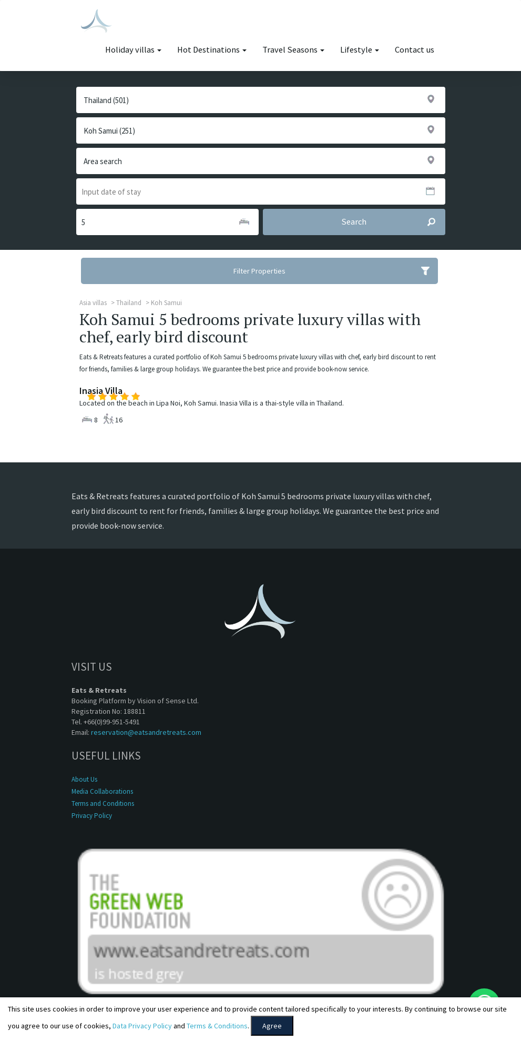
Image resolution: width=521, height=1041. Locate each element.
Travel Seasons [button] (293, 49)
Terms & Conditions (217, 1025)
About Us (84, 779)
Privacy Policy (91, 815)
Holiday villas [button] (133, 49)
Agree (272, 1025)
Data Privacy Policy (142, 1025)
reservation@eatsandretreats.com (146, 732)
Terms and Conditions (102, 803)
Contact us (414, 49)
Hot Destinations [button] (212, 49)
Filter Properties (335, 271)
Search (393, 222)
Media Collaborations (102, 791)
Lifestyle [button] (359, 49)
